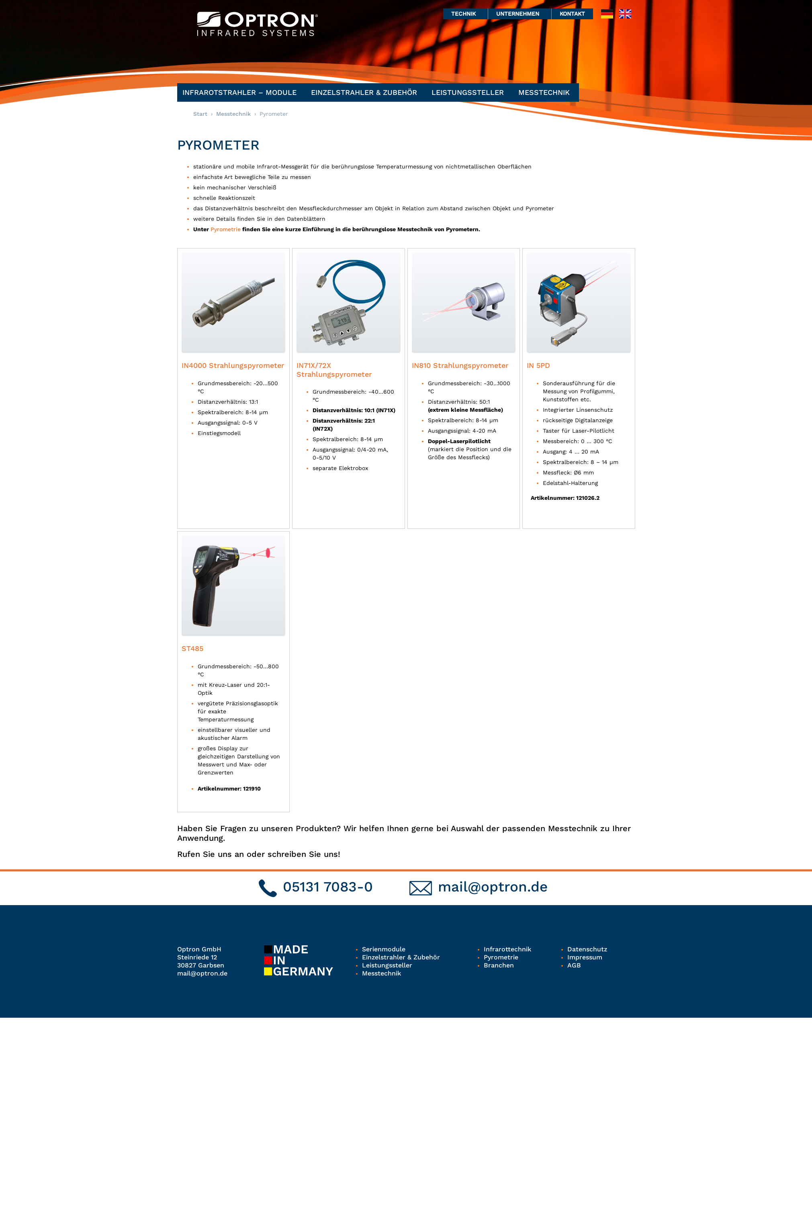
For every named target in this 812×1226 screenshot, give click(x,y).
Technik (465, 14)
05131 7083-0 (328, 886)
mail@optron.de (493, 886)
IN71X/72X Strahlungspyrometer (334, 369)
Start (200, 114)
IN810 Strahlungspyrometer (460, 365)
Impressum (584, 957)
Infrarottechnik (507, 949)
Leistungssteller (470, 92)
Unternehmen (519, 14)
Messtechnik (546, 92)
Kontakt (572, 13)
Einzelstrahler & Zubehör (366, 92)
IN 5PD (538, 365)
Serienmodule (383, 949)
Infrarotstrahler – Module (241, 92)
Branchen (499, 965)
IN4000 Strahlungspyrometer (233, 365)
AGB (574, 965)
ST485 (192, 648)
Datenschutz (587, 949)
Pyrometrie (226, 229)
